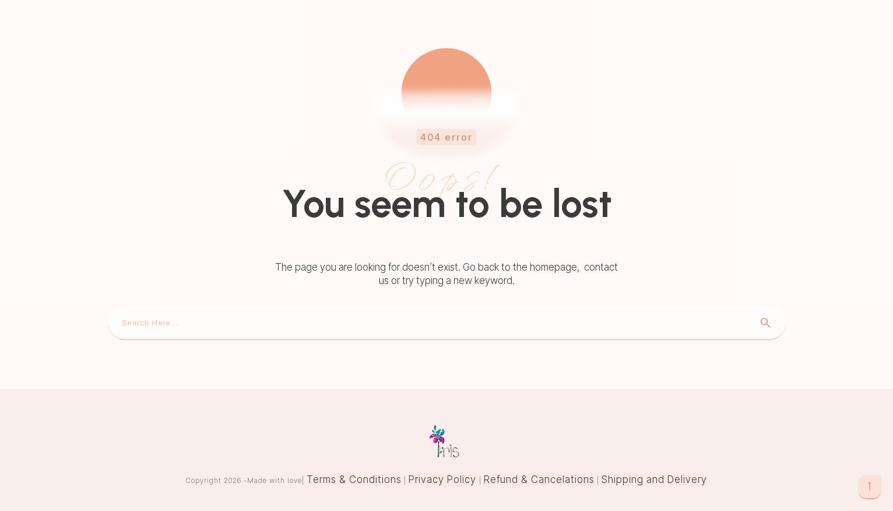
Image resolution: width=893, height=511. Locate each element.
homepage (553, 267)
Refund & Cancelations (539, 479)
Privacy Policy (444, 479)
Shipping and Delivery (654, 479)
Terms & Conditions (354, 479)
